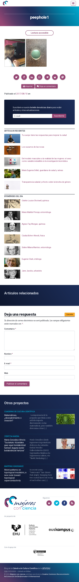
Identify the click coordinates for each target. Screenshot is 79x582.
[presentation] (39, 138)
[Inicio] (5, 3)
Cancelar (69, 314)
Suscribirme (59, 116)
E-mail (7, 363)
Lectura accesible (39, 33)
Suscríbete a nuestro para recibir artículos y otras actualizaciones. (37, 108)
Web (6, 373)
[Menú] (73, 3)
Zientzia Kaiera (11, 436)
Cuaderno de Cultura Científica (19, 411)
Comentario (10, 329)
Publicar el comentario (17, 384)
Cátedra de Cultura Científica (25, 568)
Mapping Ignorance (14, 466)
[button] (16, 77)
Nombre (8, 354)
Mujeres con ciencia (17, 574)
